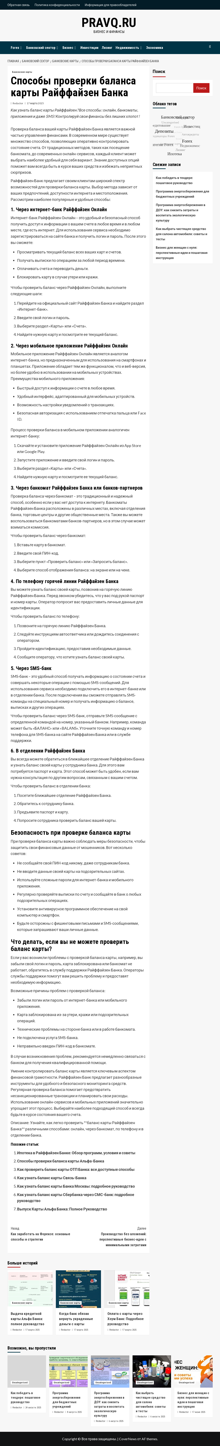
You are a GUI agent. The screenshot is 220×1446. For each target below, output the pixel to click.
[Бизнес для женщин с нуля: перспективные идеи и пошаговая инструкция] (193, 1371)
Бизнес (70, 48)
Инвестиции (89, 48)
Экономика (154, 48)
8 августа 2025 (74, 1412)
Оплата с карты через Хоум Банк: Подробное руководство (125, 1318)
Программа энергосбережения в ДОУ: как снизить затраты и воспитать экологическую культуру (180, 212)
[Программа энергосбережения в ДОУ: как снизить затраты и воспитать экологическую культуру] (110, 1371)
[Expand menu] (21, 48)
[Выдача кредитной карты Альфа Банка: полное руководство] (30, 1289)
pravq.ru (109, 22)
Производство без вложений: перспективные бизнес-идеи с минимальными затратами (112, 1236)
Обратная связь (19, 5)
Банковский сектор (42, 48)
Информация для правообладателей (111, 5)
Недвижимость (129, 48)
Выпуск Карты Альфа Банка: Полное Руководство (62, 1209)
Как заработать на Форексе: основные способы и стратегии (45, 1233)
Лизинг (107, 48)
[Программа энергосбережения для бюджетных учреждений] (68, 1371)
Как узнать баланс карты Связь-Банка (52, 1177)
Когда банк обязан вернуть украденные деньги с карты (76, 1318)
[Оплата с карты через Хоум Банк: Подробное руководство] (126, 1289)
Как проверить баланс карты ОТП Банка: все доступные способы (76, 1169)
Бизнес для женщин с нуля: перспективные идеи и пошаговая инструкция (182, 252)
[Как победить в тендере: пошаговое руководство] (27, 1371)
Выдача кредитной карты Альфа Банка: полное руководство (27, 1318)
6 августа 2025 (116, 1421)
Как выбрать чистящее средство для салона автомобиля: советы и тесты (181, 234)
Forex (17, 48)
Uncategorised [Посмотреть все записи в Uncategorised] (20, 1382)
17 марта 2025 (35, 103)
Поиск (159, 71)
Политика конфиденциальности (57, 5)
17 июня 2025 (198, 1412)
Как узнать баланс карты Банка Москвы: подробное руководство (76, 1186)
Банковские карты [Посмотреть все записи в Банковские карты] (22, 72)
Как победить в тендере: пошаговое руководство (174, 180)
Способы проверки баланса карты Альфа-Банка (60, 1161)
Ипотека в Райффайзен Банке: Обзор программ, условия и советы (76, 1152)
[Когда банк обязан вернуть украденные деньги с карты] (78, 1289)
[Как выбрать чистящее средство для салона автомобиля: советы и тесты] (152, 1371)
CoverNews (128, 1439)
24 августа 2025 (33, 1407)
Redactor (18, 103)
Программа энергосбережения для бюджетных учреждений (182, 193)
